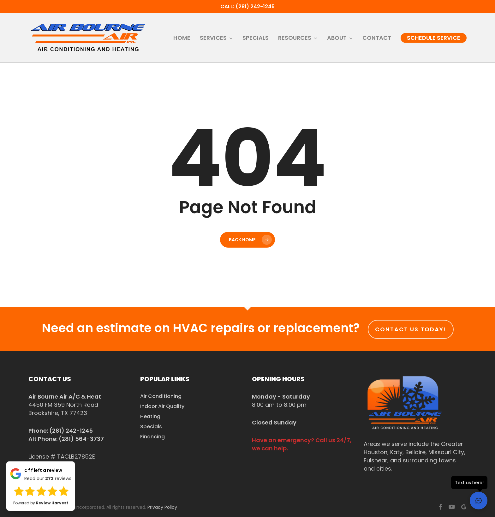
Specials (151, 426)
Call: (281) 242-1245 (247, 6)
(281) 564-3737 (81, 439)
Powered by (40, 503)
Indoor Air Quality (162, 406)
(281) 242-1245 (71, 431)
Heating (150, 416)
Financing (152, 436)
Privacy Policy (162, 507)
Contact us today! (410, 329)
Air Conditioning (161, 396)
